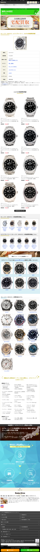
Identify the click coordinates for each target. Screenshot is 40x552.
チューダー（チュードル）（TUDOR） (19, 387)
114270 (10, 73)
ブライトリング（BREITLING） (5, 387)
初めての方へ (4, 514)
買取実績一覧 (24, 514)
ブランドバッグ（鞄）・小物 (32, 418)
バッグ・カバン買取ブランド (6, 534)
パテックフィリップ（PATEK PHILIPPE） (32, 387)
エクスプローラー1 (12, 69)
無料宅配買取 (11, 550)
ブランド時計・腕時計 (18, 418)
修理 (36, 2)
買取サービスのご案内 (4, 522)
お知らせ (23, 517)
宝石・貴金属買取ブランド (5, 536)
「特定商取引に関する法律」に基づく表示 (9, 529)
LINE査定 (30, 550)
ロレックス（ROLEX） (13, 66)
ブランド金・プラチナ (18, 419)
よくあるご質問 (4, 517)
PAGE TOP (20, 490)
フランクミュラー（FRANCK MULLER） (19, 392)
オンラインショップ (25, 529)
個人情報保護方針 (25, 526)
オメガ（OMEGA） (18, 384)
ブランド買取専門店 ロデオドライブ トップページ (10, 512)
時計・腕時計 (11, 63)
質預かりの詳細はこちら (13, 60)
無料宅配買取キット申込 (26, 519)
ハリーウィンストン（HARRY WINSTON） (31, 389)
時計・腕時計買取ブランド (5, 531)
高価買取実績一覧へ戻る (20, 210)
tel (28, 2)
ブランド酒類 (4, 418)
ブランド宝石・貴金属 (6, 419)
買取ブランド (3, 524)
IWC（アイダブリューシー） (32, 384)
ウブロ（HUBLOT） (6, 388)
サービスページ (5, 83)
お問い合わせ (4, 519)
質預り (33, 2)
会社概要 (3, 526)
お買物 (31, 2)
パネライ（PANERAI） (18, 388)
